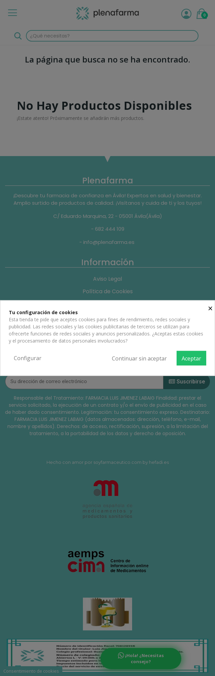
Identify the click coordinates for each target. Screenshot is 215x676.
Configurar (27, 357)
